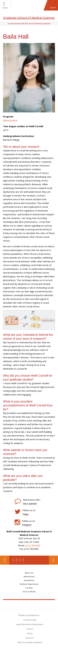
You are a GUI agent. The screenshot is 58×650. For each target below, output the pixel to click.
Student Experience (29, 584)
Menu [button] (5, 7)
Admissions (29, 576)
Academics (29, 580)
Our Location (4, 560)
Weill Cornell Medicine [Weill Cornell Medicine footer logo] (29, 604)
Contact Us (53, 560)
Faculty (29, 588)
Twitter (26, 514)
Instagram (26, 525)
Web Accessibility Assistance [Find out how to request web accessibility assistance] (30, 642)
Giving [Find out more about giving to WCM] (29, 633)
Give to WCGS (29, 591)
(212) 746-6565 (32, 545)
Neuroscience (10, 120)
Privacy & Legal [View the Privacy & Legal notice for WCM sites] (29, 620)
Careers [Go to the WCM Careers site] (29, 629)
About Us (29, 573)
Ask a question (30, 503)
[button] (52, 5)
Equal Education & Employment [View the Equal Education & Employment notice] (29, 624)
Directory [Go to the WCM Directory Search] (30, 638)
